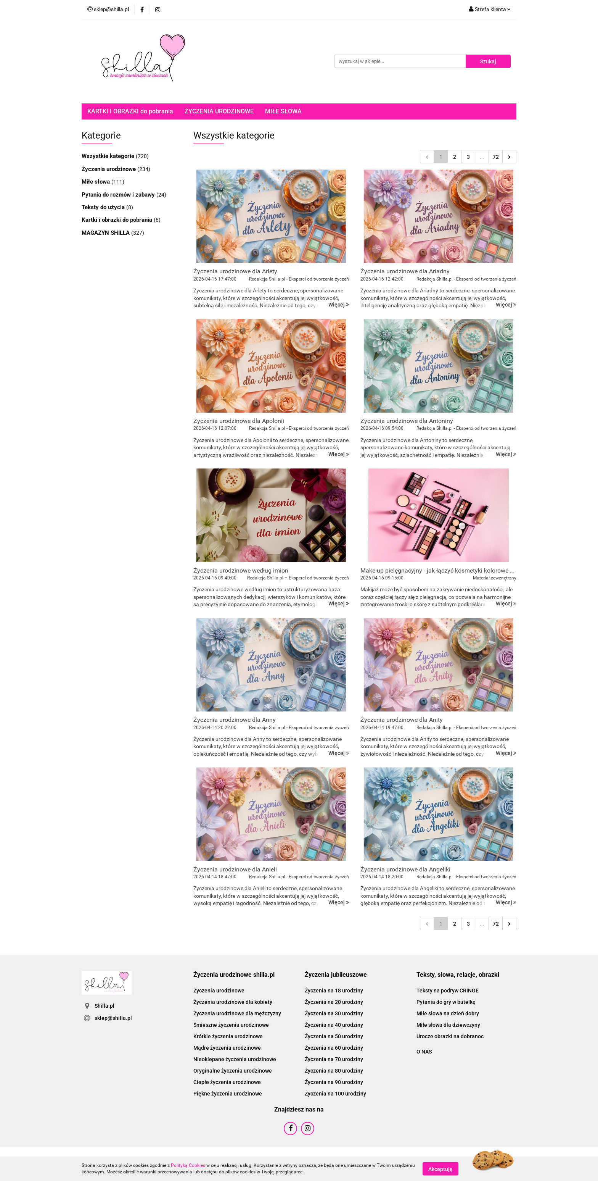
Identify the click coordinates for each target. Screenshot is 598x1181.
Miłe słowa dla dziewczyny (448, 1025)
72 (496, 157)
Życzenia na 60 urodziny (334, 1048)
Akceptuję (440, 1169)
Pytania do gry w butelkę (446, 1002)
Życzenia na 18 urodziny (334, 990)
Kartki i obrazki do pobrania (118, 219)
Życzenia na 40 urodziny (334, 1025)
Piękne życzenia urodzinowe (227, 1094)
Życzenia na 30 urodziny (334, 1013)
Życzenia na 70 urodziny (334, 1059)
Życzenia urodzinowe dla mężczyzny (237, 1013)
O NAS (424, 1052)
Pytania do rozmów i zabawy (119, 194)
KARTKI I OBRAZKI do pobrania (130, 111)
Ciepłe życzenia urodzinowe (227, 1082)
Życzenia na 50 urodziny (334, 1036)
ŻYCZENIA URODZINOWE (219, 111)
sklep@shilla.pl (113, 1018)
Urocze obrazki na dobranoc (450, 1036)
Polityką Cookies (188, 1165)
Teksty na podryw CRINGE (447, 990)
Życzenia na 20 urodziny (334, 1002)
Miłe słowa (96, 181)
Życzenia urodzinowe (109, 169)
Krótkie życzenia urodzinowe (228, 1036)
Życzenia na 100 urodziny (335, 1094)
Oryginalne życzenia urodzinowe (232, 1071)
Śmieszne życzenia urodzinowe (231, 1025)
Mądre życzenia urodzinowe (227, 1048)
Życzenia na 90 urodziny (334, 1082)
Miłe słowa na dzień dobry (447, 1013)
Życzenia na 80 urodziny (334, 1071)
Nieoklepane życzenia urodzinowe (234, 1059)
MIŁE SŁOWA (283, 111)
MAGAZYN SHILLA (106, 232)
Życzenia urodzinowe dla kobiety (232, 1002)
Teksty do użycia (104, 207)
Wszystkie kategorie (109, 156)
